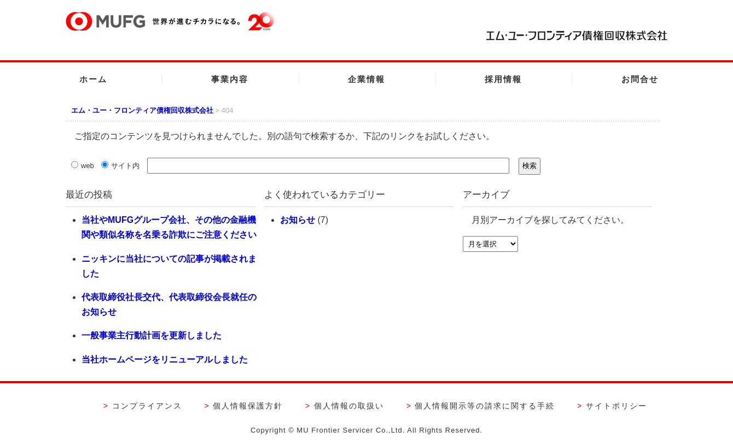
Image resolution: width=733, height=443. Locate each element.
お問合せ (640, 79)
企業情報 (366, 79)
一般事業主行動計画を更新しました (152, 335)
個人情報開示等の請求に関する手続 (485, 405)
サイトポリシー (616, 405)
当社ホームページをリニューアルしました (165, 359)
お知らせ (297, 220)
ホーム (93, 79)
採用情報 (503, 79)
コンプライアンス (147, 405)
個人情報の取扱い (349, 405)
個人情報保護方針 (248, 405)
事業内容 (229, 79)
